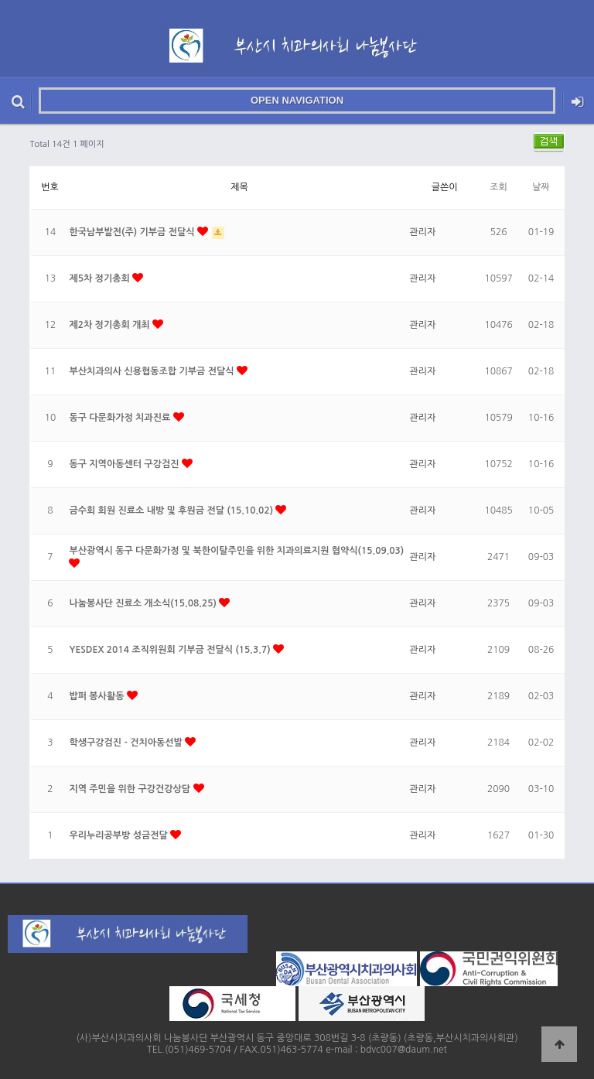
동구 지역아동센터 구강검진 (125, 464)
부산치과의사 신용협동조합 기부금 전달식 (152, 371)
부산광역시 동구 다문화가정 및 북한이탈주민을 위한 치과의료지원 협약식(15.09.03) (236, 550)
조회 (498, 187)
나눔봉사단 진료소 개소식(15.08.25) (144, 603)
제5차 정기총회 (100, 278)
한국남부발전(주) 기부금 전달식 (132, 232)
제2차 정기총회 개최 (110, 325)
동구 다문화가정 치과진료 (120, 417)
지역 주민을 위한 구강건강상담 (131, 789)
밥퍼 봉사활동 (97, 696)
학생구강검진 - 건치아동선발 (127, 742)
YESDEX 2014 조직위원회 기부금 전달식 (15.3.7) (170, 649)
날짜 (541, 187)
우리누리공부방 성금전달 (119, 835)
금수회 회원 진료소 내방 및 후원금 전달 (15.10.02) (172, 510)
